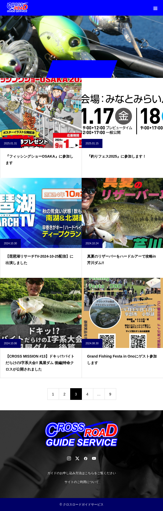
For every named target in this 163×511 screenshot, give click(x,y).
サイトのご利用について (81, 482)
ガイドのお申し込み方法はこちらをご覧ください (81, 473)
